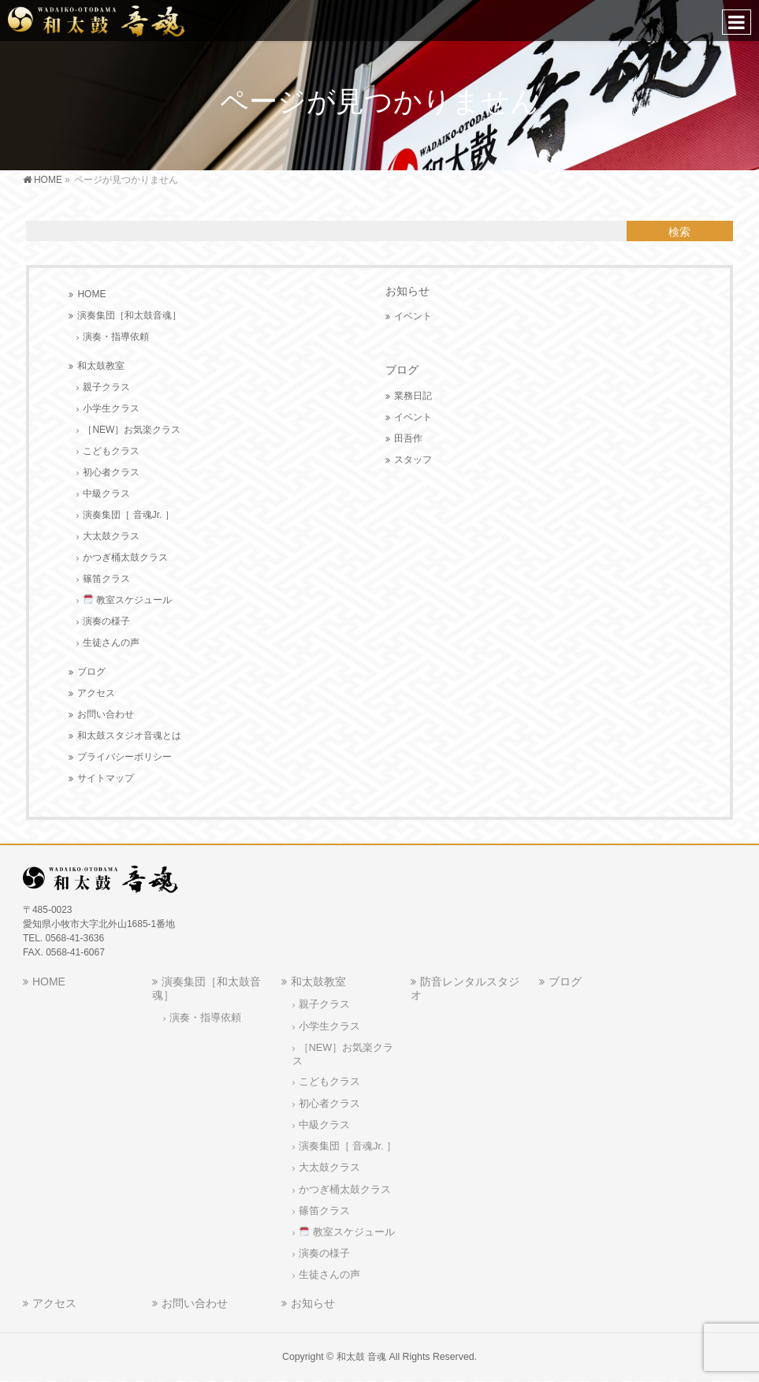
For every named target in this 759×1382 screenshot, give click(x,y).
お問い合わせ (105, 714)
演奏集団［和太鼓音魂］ (129, 315)
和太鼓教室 (101, 365)
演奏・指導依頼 (116, 336)
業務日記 (413, 395)
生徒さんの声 (111, 642)
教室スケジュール (128, 599)
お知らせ (407, 291)
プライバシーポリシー (124, 756)
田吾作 (408, 438)
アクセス (96, 692)
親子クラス (106, 387)
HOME (91, 294)
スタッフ (413, 459)
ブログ (91, 671)
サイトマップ (105, 778)
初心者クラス (111, 472)
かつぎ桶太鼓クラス (125, 557)
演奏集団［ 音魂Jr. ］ (128, 514)
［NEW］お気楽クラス (131, 429)
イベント (413, 316)
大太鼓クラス (111, 536)
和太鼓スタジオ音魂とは (129, 735)
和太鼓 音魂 (361, 1356)
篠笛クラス (106, 578)
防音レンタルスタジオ (465, 988)
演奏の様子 (106, 621)
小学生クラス (111, 408)
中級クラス (106, 493)
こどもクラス (111, 450)
